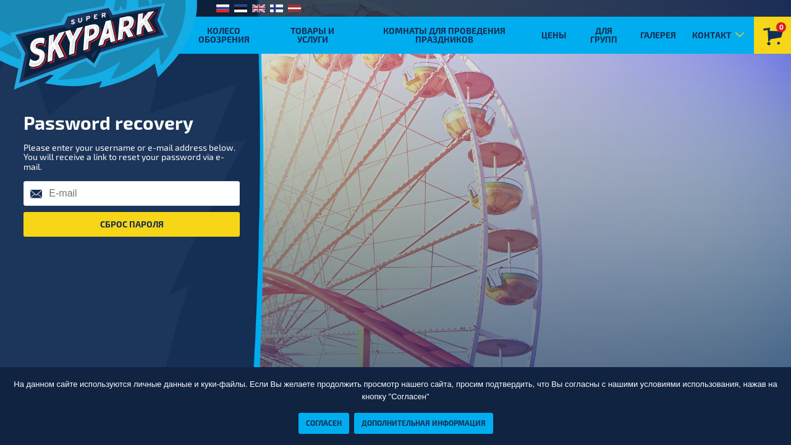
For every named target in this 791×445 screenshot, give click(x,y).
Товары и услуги (312, 34)
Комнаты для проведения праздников (444, 34)
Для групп (603, 34)
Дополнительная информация (424, 422)
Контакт (711, 35)
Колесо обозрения (224, 34)
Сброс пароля (132, 224)
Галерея (658, 35)
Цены (554, 35)
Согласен (324, 422)
